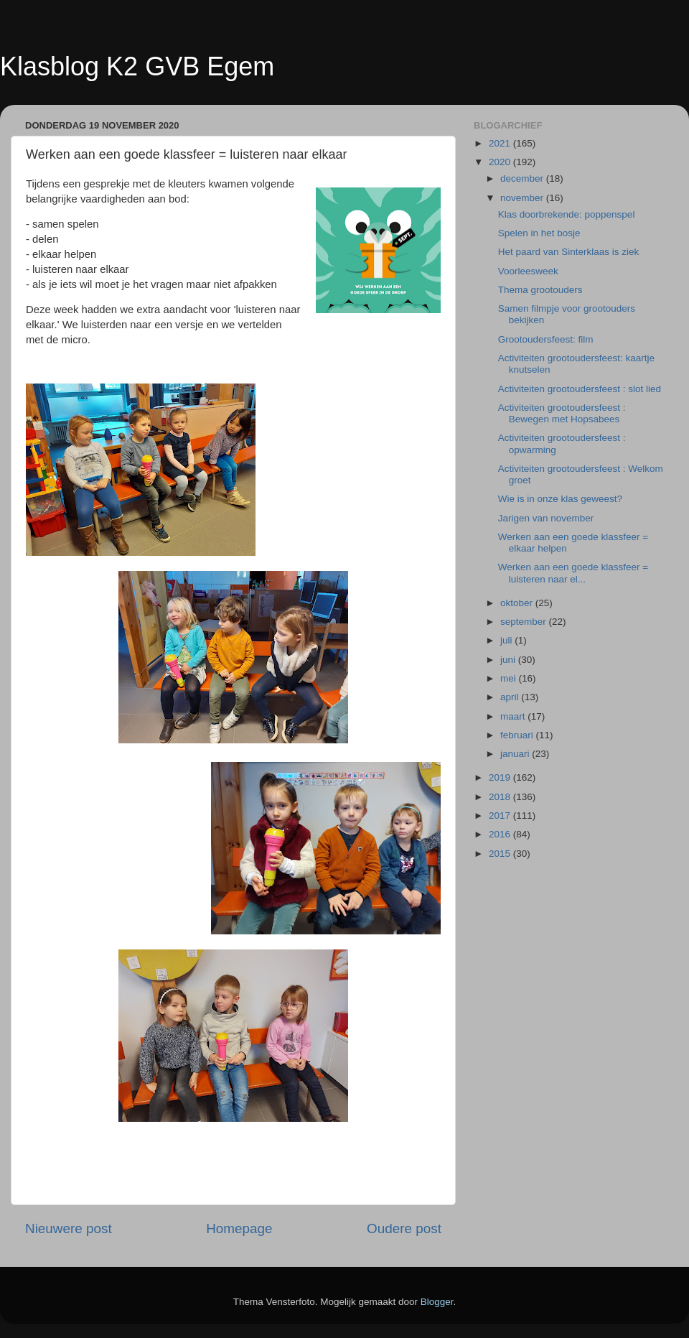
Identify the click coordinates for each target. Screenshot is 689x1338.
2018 (501, 796)
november (523, 197)
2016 (501, 834)
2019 (501, 777)
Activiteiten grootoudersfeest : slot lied (579, 389)
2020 (501, 162)
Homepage (239, 1228)
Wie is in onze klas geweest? (560, 498)
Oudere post (404, 1228)
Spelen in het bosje (539, 233)
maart (514, 716)
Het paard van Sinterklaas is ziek (568, 251)
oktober (517, 603)
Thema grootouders (540, 289)
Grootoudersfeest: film (546, 339)
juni (509, 659)
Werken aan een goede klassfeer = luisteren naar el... (573, 573)
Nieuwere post (68, 1228)
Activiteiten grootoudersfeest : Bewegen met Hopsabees (562, 413)
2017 (501, 815)
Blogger (437, 1301)
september (524, 621)
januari (516, 753)
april (510, 697)
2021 (501, 143)
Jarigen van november (546, 518)
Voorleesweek (528, 271)
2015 (501, 853)
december (523, 178)
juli (507, 640)
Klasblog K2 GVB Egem (137, 66)
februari (518, 735)
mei (509, 678)
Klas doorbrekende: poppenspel (566, 214)
